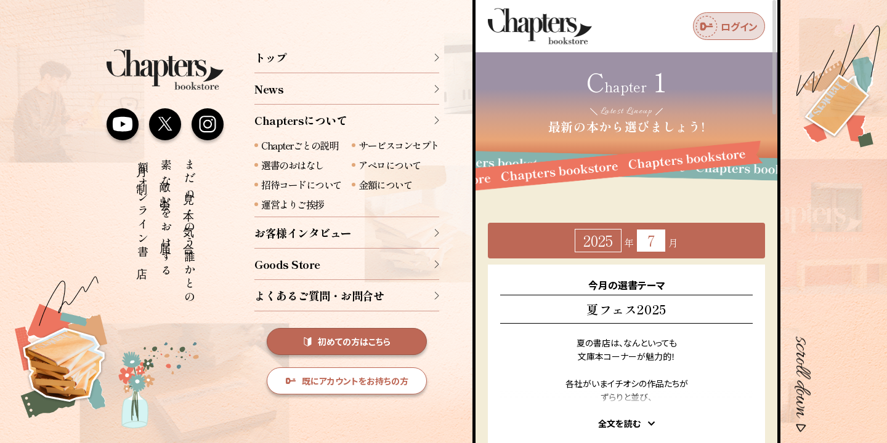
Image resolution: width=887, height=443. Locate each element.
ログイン (726, 26)
